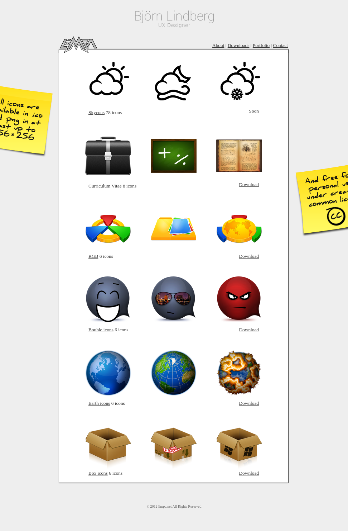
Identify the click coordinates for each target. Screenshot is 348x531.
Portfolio (261, 45)
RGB (93, 256)
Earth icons (99, 403)
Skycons (96, 112)
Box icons (98, 473)
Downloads (239, 45)
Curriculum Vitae (105, 186)
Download (249, 184)
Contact (280, 45)
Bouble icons (100, 329)
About (218, 45)
